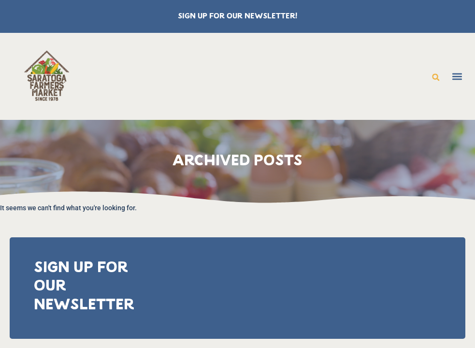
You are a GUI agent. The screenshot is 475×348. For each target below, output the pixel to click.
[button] (436, 77)
